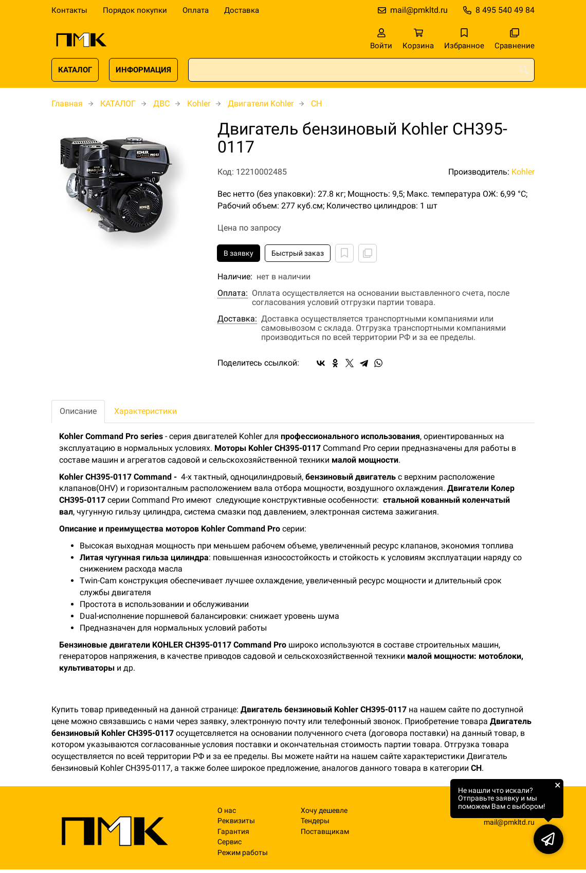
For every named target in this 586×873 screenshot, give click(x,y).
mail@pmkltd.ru (419, 10)
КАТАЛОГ (75, 69)
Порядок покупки (135, 10)
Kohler (198, 103)
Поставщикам (325, 832)
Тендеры (315, 821)
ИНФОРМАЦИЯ (143, 69)
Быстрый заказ (297, 253)
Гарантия (233, 832)
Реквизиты (236, 821)
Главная (67, 103)
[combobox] (361, 70)
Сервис (229, 842)
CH (316, 103)
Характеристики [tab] (145, 411)
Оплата (195, 10)
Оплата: (232, 293)
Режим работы (242, 853)
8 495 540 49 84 (505, 10)
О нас (226, 810)
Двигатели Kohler (261, 103)
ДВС (161, 103)
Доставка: (237, 319)
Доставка (241, 10)
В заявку (238, 253)
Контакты (69, 10)
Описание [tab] (78, 411)
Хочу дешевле (324, 810)
